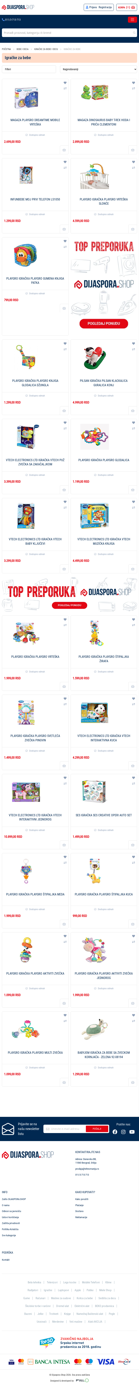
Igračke (48, 1290)
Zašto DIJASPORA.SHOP (14, 1199)
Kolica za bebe (85, 1298)
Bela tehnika (34, 1282)
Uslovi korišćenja (10, 1217)
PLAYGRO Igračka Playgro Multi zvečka (35, 1052)
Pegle (112, 1314)
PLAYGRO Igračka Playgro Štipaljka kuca (104, 894)
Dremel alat (62, 1306)
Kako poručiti (81, 1199)
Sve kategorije (9, 1235)
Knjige (67, 1314)
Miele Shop (105, 1290)
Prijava (93, 7)
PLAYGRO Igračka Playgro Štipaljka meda (35, 894)
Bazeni (28, 1314)
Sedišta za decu (107, 1298)
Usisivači (41, 1321)
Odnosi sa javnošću (11, 1211)
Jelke (40, 1314)
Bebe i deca (23, 49)
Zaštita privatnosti (11, 1223)
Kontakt (6, 1259)
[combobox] (69, 32)
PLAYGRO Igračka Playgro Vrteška (35, 657)
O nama (5, 1205)
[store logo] (18, 7)
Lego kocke (69, 1282)
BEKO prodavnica (104, 1306)
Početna (6, 49)
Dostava (79, 1211)
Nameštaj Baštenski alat (89, 1314)
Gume (26, 1298)
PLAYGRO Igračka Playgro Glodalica (103, 460)
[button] (65, 83)
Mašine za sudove (61, 1298)
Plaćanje (79, 1205)
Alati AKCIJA (95, 1321)
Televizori (52, 1282)
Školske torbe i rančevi (37, 1306)
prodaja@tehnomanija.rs (87, 1168)
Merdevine (58, 1321)
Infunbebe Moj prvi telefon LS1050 (35, 199)
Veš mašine (75, 1321)
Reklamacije (81, 1217)
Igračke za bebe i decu (46, 49)
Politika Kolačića (10, 1229)
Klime (108, 1282)
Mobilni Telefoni (91, 1282)
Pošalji (97, 1128)
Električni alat (82, 1306)
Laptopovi (63, 1290)
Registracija (105, 7)
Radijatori (33, 1290)
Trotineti (53, 1314)
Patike (90, 1290)
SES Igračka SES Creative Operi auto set (104, 815)
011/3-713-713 (11, 19)
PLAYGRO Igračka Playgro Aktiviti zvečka (35, 973)
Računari (40, 1298)
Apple (78, 1290)
